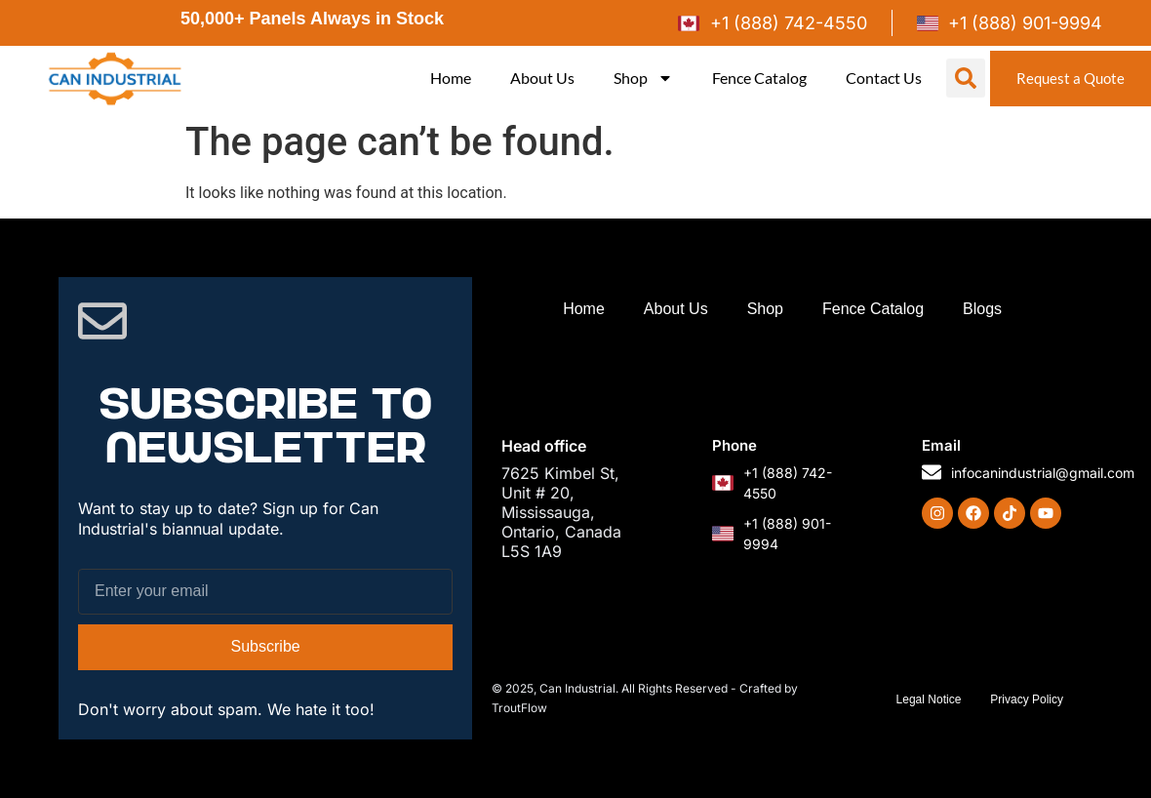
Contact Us (880, 77)
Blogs (982, 308)
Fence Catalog (755, 77)
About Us (538, 77)
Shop (639, 78)
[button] (961, 78)
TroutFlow (519, 707)
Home (446, 77)
